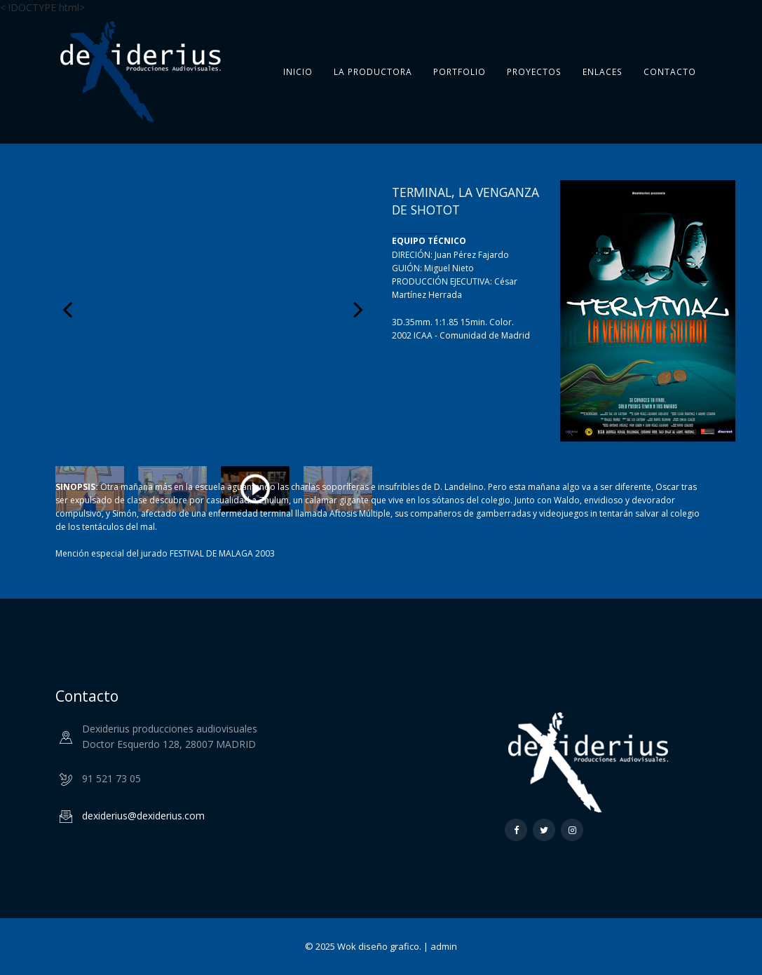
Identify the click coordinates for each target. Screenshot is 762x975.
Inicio (298, 71)
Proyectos (534, 72)
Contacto (670, 72)
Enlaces (602, 72)
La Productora (373, 72)
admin (443, 946)
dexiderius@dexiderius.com (143, 815)
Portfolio (459, 72)
